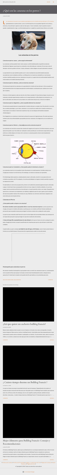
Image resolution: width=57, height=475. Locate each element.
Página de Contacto (46, 462)
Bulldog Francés (9, 2)
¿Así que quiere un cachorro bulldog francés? (24, 324)
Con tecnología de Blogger (28, 471)
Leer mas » (52, 339)
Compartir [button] (50, 279)
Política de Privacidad (18, 462)
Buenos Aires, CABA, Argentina (14, 279)
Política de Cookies (7, 462)
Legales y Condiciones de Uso (32, 462)
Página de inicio (31, 464)
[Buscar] (48, 2)
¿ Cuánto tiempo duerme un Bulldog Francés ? (25, 382)
